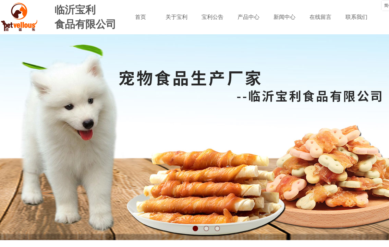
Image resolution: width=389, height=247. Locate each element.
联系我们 (356, 17)
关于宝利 (176, 17)
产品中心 (248, 17)
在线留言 (320, 17)
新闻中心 (284, 17)
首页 (140, 17)
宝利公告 (212, 17)
